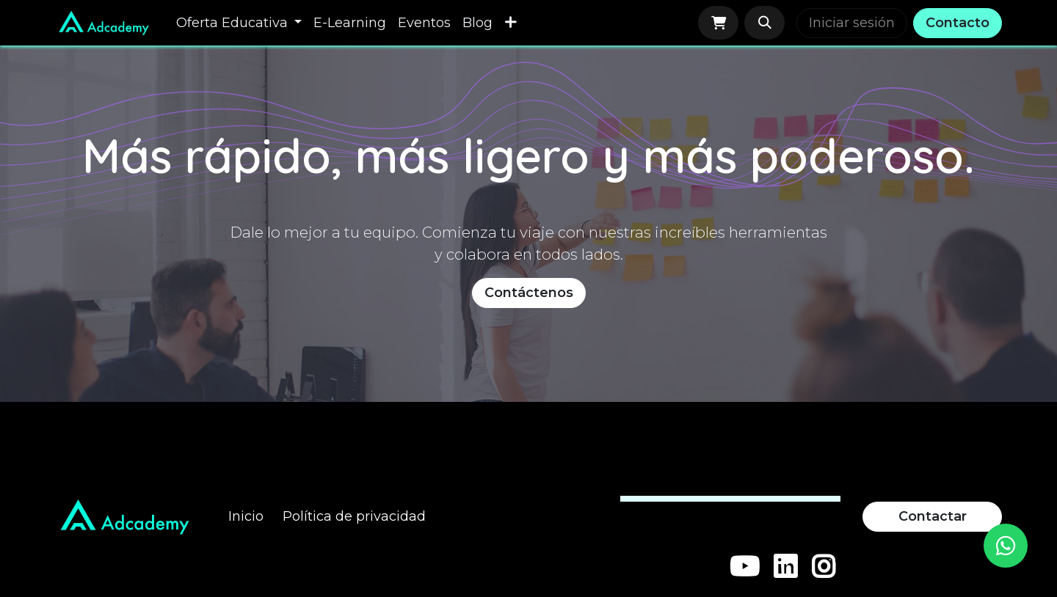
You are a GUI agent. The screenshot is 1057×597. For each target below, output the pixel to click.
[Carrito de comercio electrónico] (718, 23)
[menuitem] (239, 23)
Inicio (246, 516)
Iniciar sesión (852, 23)
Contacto (957, 23)
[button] (764, 23)
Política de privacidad (354, 516)
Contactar (932, 516)
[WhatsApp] (1006, 546)
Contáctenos (528, 293)
